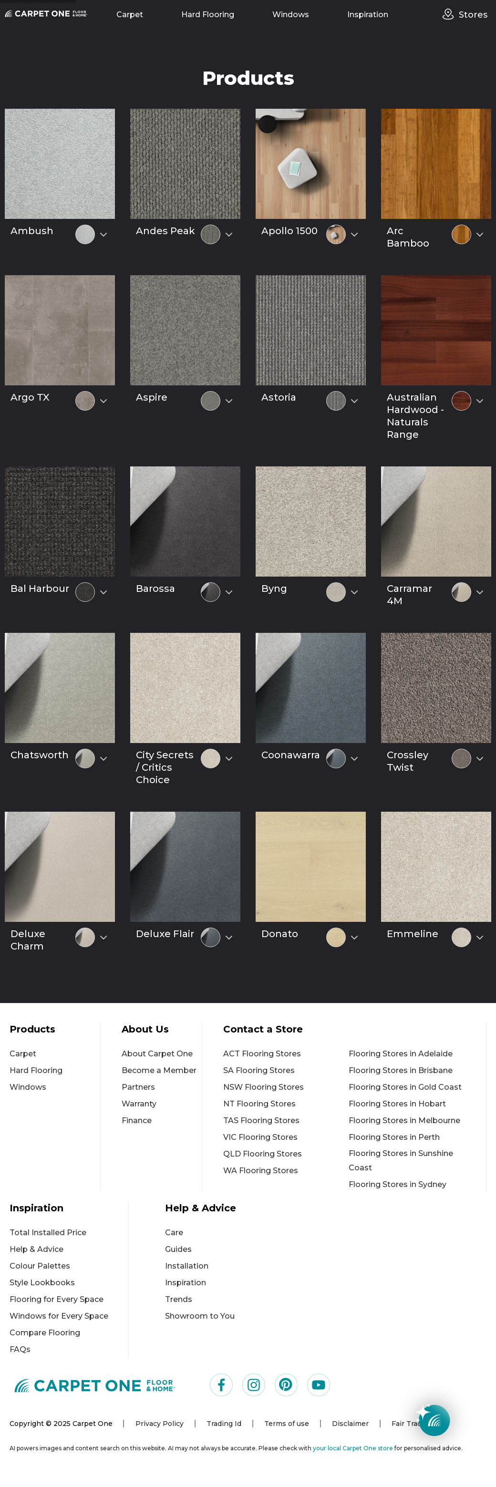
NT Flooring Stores (259, 1103)
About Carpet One (157, 1053)
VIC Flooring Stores (260, 1137)
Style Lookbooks (42, 1282)
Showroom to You (200, 1316)
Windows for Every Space (59, 1316)
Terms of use (286, 1423)
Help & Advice (36, 1249)
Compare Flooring (45, 1332)
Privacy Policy (159, 1423)
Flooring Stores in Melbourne (404, 1120)
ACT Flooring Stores (262, 1053)
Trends (178, 1299)
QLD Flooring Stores (262, 1153)
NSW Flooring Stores (263, 1087)
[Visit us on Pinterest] (286, 1384)
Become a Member (159, 1070)
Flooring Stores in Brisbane (401, 1070)
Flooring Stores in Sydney (397, 1184)
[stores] (451, 14)
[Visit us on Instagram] (253, 1384)
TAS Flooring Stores (261, 1120)
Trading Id (224, 1423)
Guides (178, 1249)
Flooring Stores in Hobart (397, 1103)
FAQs (20, 1349)
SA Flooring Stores (259, 1070)
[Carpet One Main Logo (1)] (95, 1385)
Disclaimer (350, 1423)
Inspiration (367, 14)
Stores (473, 15)
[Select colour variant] (103, 234)
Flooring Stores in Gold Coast (405, 1087)
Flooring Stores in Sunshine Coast (401, 1160)
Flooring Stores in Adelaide (401, 1053)
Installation (186, 1265)
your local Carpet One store (353, 1448)
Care (174, 1232)
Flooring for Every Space (56, 1299)
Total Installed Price (48, 1232)
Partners (138, 1087)
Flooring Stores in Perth (394, 1137)
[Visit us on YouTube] (318, 1384)
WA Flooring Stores (260, 1170)
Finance (137, 1120)
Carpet (129, 14)
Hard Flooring (207, 14)
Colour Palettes (40, 1265)
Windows (290, 14)
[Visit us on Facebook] (221, 1384)
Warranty (139, 1103)
